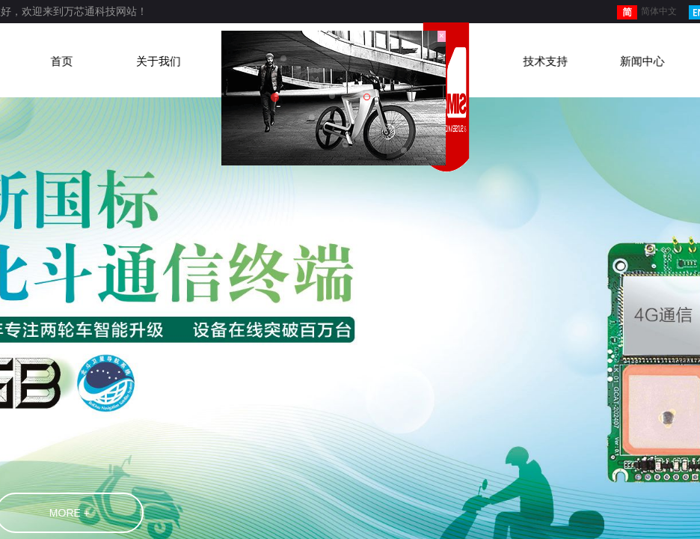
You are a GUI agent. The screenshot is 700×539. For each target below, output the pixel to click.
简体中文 (647, 12)
